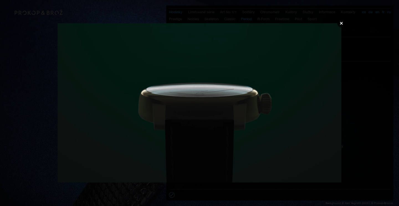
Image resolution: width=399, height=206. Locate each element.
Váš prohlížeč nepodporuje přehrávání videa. (199, 102)
